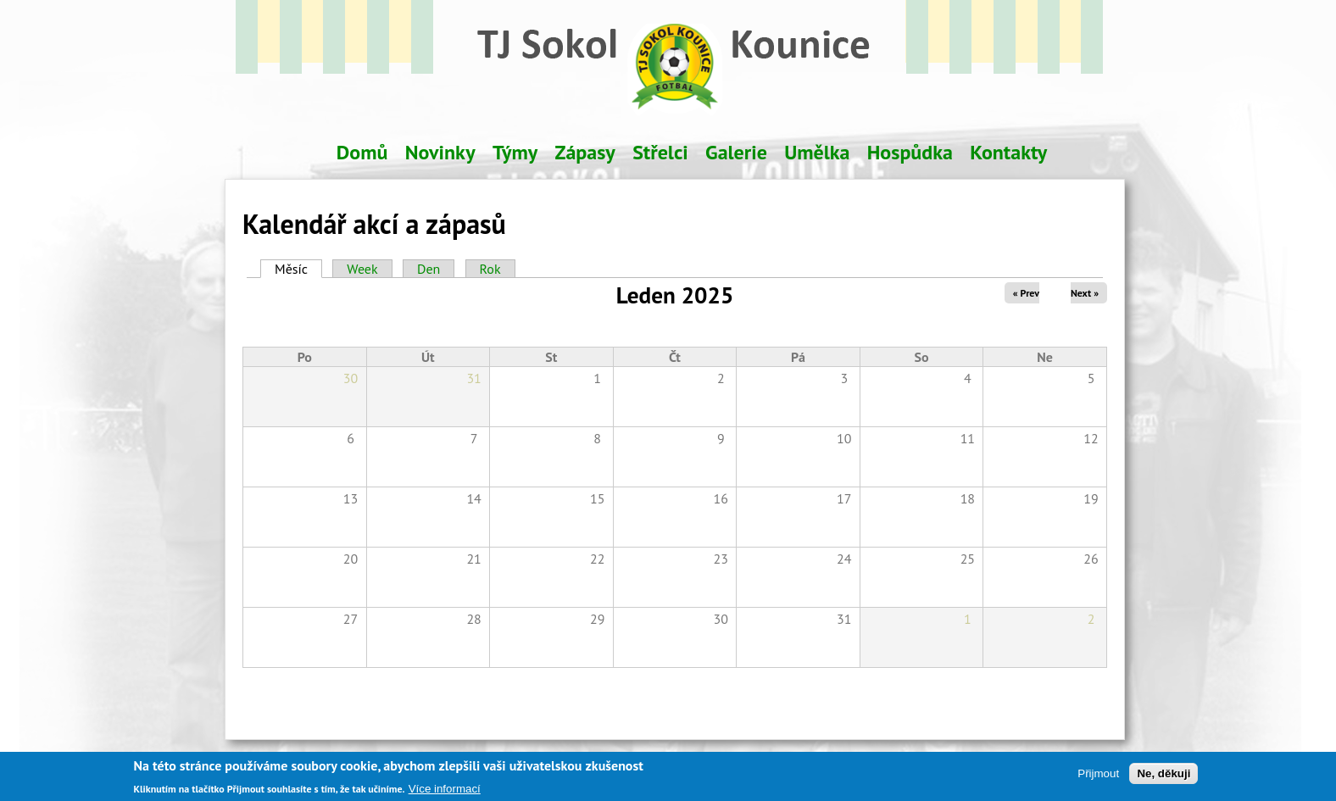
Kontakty (1008, 152)
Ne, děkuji (1163, 776)
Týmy (515, 152)
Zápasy (585, 152)
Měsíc (298, 268)
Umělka (816, 152)
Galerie (736, 152)
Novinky (440, 152)
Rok (490, 268)
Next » (1085, 292)
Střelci (660, 152)
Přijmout (1098, 776)
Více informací (445, 792)
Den (428, 268)
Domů (362, 152)
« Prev (1026, 292)
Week (362, 268)
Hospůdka (910, 152)
